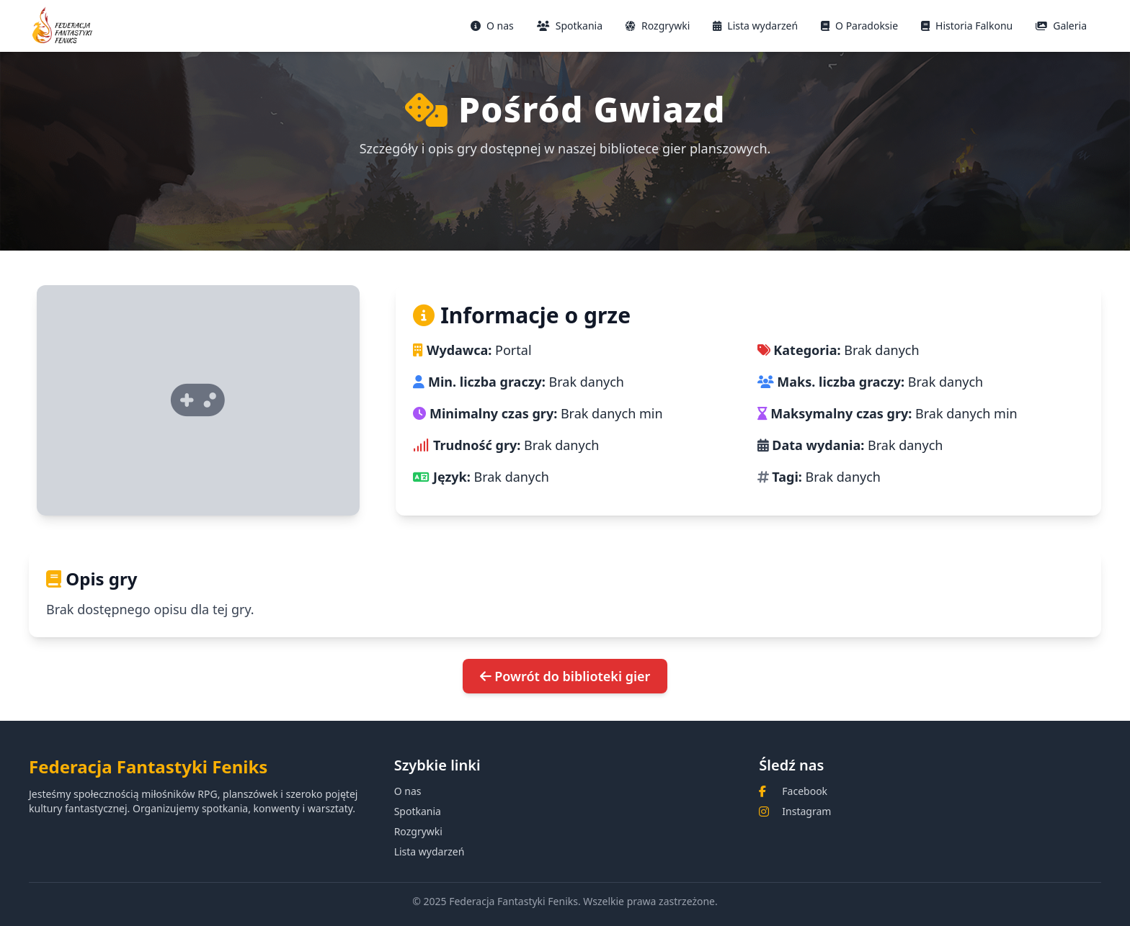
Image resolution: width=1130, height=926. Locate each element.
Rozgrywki (658, 25)
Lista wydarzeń (755, 25)
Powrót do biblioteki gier (565, 676)
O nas (492, 25)
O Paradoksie (859, 25)
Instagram (806, 811)
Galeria (1061, 25)
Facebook (804, 791)
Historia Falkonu (967, 25)
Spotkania (569, 25)
